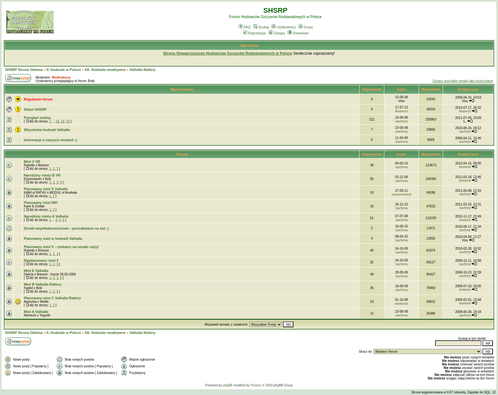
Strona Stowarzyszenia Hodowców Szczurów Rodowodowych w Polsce (227, 53)
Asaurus (401, 111)
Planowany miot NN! (40, 202)
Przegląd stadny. (37, 118)
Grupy (306, 27)
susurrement (401, 194)
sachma (401, 121)
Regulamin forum (38, 99)
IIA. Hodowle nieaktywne (105, 70)
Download (298, 33)
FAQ (245, 27)
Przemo (256, 385)
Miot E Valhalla (36, 271)
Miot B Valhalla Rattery (43, 284)
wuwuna (465, 167)
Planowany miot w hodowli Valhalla (53, 238)
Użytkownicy (284, 27)
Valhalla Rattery (143, 70)
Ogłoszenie (249, 45)
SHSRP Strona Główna (24, 70)
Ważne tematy (182, 89)
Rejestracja (254, 33)
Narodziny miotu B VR (42, 175)
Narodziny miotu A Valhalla (46, 216)
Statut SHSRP (35, 109)
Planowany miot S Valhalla (46, 189)
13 (57, 121)
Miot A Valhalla (36, 312)
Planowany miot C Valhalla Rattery (52, 298)
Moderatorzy (61, 77)
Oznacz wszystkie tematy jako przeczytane (463, 81)
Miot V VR (32, 161)
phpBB (227, 385)
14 (62, 121)
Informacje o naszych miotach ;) (50, 140)
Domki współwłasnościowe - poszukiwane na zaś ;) (66, 228)
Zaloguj (277, 33)
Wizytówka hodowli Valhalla (47, 130)
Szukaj (261, 27)
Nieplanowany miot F (41, 260)
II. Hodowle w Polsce (64, 70)
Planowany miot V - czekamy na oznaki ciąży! (61, 247)
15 (68, 121)
